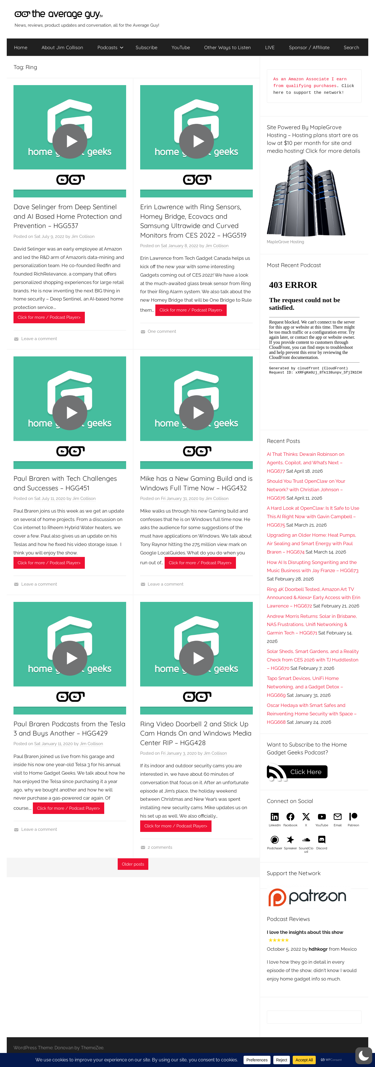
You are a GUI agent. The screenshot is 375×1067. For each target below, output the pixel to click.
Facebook (290, 825)
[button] (363, 1055)
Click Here (306, 771)
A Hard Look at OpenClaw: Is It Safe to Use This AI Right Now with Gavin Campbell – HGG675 (313, 516)
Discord (321, 848)
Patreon (353, 825)
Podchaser (274, 848)
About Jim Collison (62, 47)
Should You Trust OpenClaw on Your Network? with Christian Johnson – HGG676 (306, 489)
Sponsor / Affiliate (309, 47)
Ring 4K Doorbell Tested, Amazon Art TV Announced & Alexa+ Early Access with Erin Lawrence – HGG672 (313, 597)
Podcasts (110, 47)
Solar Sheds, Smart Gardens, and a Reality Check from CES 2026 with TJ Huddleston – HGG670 (313, 660)
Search (351, 47)
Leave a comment (39, 338)
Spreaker (290, 848)
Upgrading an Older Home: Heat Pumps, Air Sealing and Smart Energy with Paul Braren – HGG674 (311, 543)
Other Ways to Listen (227, 47)
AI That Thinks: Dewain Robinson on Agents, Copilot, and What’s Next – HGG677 (305, 462)
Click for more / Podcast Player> (49, 317)
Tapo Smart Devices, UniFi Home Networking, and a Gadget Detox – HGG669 (305, 686)
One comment (162, 331)
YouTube (181, 47)
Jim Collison (83, 236)
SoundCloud (306, 850)
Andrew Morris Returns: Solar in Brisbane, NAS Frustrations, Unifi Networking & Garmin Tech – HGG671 (312, 624)
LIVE (270, 47)
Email (338, 825)
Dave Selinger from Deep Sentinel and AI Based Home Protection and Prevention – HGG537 (67, 216)
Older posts (133, 864)
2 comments (160, 847)
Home (20, 47)
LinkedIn (275, 825)
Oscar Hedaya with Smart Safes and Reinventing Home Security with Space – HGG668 (312, 713)
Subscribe (146, 47)
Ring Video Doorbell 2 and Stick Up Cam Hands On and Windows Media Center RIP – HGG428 (195, 733)
